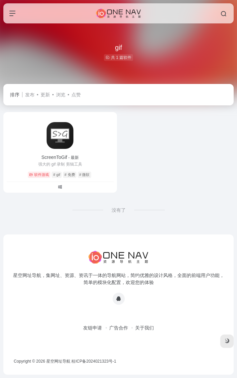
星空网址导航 (58, 361)
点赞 (76, 94)
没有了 (119, 210)
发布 (30, 94)
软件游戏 (39, 175)
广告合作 (118, 327)
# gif (56, 175)
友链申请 (92, 327)
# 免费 (69, 175)
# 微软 (84, 175)
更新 (45, 94)
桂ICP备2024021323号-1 (93, 361)
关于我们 (144, 327)
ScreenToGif (60, 157)
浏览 (60, 94)
